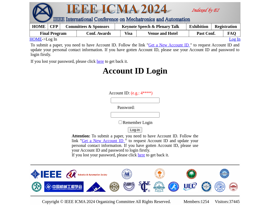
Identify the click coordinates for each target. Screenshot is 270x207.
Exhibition (198, 26)
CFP (54, 26)
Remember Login (137, 122)
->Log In (49, 39)
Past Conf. (206, 33)
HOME (39, 26)
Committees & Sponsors (87, 26)
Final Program (53, 33)
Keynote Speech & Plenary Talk (150, 26)
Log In (234, 39)
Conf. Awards (98, 33)
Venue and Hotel (162, 33)
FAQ (232, 33)
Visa (128, 33)
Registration (226, 26)
